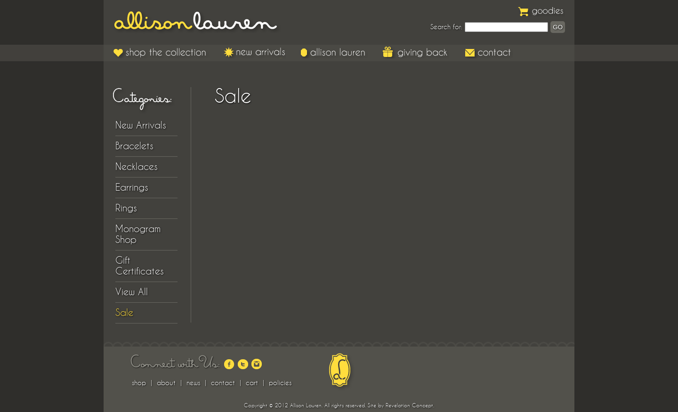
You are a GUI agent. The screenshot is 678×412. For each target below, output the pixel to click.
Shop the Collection (161, 52)
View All (131, 292)
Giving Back (416, 52)
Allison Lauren (202, 22)
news (193, 383)
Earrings (131, 187)
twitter (243, 364)
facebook (229, 364)
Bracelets (134, 146)
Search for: (446, 27)
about (166, 383)
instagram (256, 364)
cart (252, 383)
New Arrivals (255, 52)
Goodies (541, 10)
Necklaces (136, 167)
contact (223, 383)
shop (139, 383)
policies (280, 383)
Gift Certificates (139, 265)
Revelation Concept (409, 405)
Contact (488, 52)
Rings (126, 208)
